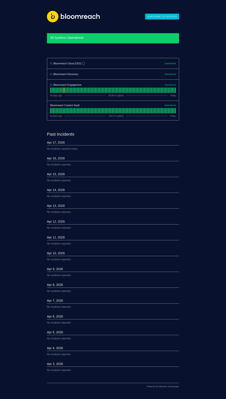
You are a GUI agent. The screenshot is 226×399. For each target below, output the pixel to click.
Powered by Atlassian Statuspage (163, 386)
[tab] (50, 90)
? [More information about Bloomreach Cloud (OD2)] (83, 63)
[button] (162, 17)
